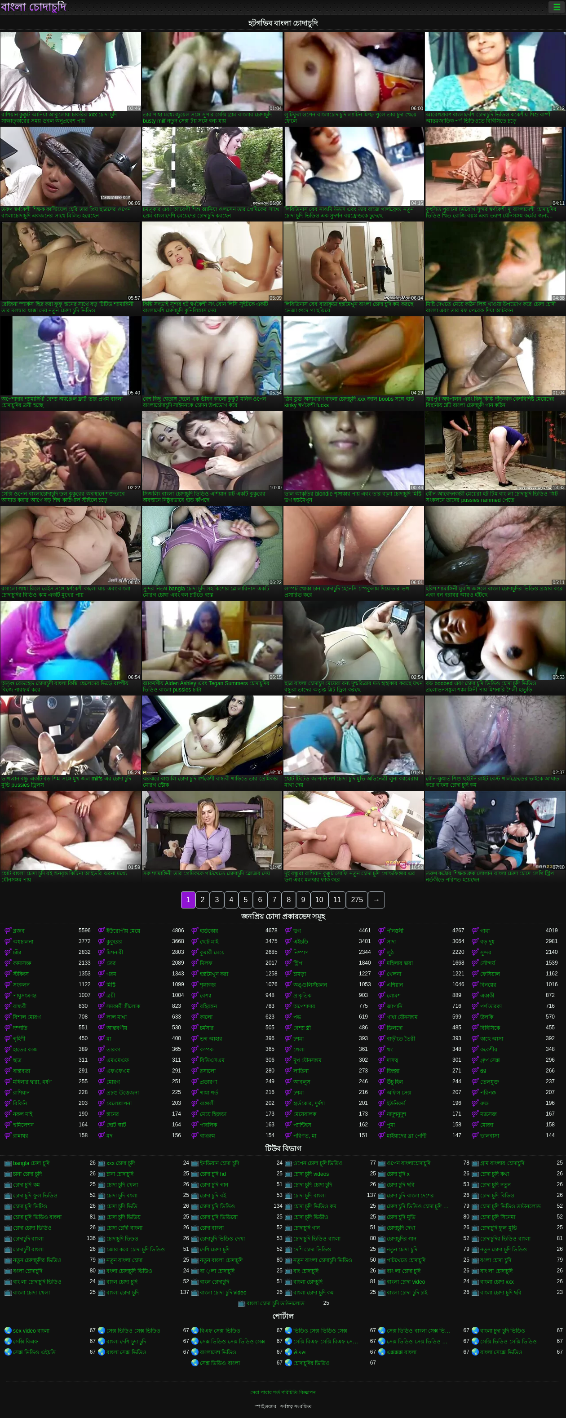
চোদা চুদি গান (214, 1185)
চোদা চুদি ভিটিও (30, 1206)
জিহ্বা (393, 1071)
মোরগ (113, 1082)
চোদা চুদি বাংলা (309, 1195)
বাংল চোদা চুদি (121, 1282)
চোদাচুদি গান (306, 1228)
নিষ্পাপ (301, 952)
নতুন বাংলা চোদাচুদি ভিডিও (322, 1260)
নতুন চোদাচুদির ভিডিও (37, 1260)
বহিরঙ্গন (208, 1006)
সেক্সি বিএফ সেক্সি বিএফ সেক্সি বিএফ (326, 1341)
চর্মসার (207, 1028)
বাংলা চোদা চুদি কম (313, 1292)
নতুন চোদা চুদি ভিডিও (503, 1249)
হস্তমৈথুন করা (214, 974)
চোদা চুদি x (398, 1174)
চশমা (298, 1039)
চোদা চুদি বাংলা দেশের (410, 1195)
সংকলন (21, 985)
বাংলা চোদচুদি (308, 1282)
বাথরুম (207, 1136)
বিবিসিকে (490, 1028)
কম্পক (206, 1049)
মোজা (486, 1125)
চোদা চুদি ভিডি (121, 1206)
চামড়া (299, 974)
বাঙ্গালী (207, 1103)
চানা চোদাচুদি (119, 1174)
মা (108, 1039)
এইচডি (300, 942)
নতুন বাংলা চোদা (124, 1260)
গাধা (485, 931)
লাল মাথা (116, 1017)
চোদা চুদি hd (213, 1174)
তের (111, 963)
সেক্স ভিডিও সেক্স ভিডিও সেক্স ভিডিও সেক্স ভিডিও (419, 1341)
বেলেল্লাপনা (119, 1103)
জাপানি (394, 1006)
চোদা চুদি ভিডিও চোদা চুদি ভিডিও (419, 1206)
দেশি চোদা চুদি (215, 1249)
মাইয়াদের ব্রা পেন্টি (406, 1136)
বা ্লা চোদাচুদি (217, 1271)
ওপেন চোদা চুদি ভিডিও (318, 1163)
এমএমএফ (117, 1060)
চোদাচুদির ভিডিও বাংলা (505, 1239)
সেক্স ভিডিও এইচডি (34, 1352)
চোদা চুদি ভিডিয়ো (219, 1217)
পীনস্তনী (395, 931)
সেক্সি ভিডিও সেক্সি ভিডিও (508, 1341)
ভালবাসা (489, 1136)
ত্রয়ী (110, 996)
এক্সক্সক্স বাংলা (401, 1352)
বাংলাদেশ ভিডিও (218, 1352)
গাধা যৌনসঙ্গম (402, 1017)
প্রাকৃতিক (302, 996)
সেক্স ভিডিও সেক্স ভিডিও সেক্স (232, 1341)
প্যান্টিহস (302, 1125)
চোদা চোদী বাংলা (124, 1228)
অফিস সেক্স (399, 1093)
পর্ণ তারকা (491, 1006)
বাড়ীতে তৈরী (401, 1039)
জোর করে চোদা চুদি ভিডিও (135, 1249)
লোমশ (394, 996)
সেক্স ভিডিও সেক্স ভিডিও (133, 1331)
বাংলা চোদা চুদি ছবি (501, 1292)
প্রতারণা (208, 1082)
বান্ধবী (20, 1006)
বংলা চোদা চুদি (495, 1260)
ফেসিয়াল (490, 974)
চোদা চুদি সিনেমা (497, 1217)
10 (319, 900)
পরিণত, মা (304, 1136)
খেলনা (394, 974)
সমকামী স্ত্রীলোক (123, 1006)
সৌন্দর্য (487, 963)
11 (337, 900)
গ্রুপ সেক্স (490, 1060)
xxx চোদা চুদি (120, 1163)
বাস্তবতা (21, 1071)
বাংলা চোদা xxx (497, 1282)
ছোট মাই (209, 942)
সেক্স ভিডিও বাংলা (220, 1363)
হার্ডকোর (209, 931)
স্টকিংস (21, 974)
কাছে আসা (491, 1039)
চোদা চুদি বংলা (121, 1195)
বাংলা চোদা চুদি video (223, 1292)
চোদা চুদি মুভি (401, 1217)
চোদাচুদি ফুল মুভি (498, 1228)
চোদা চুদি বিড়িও (497, 1195)
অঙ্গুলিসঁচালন (310, 985)
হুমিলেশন (23, 1125)
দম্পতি (20, 1028)
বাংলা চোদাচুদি (33, 7)
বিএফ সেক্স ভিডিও (220, 1331)
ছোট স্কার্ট (116, 1125)
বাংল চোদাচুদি (214, 1282)
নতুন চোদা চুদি (402, 1249)
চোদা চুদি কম (26, 1185)
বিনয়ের (488, 985)
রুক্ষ (484, 1103)
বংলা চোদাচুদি (27, 1271)
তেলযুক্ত (489, 1082)
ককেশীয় (488, 1049)
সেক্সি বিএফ (25, 1341)
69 (483, 1071)
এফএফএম (118, 1071)
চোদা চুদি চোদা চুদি (312, 1185)
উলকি (486, 1017)
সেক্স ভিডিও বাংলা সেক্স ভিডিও (419, 1331)
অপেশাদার (304, 1006)
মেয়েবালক (304, 1114)
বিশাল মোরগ (27, 1017)
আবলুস (301, 1082)
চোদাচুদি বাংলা (28, 1239)
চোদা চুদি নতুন (495, 1185)
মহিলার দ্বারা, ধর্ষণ (32, 1082)
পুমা (391, 1125)
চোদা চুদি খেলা (122, 1185)
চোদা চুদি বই (213, 1195)
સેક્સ (299, 1352)
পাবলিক (208, 1125)
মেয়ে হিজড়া (213, 1114)
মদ (109, 1136)
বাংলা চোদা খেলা (31, 1292)
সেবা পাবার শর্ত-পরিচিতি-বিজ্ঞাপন (283, 1392)
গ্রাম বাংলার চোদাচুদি (502, 1163)
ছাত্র (17, 1060)
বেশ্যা (205, 996)
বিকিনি (20, 1103)
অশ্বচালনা (23, 942)
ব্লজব (19, 931)
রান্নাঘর (20, 1136)
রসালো (208, 1071)
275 (357, 900)
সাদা (391, 942)
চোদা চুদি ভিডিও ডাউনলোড (510, 1206)
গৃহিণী (19, 1039)
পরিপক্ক (488, 1093)
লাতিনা (301, 1071)
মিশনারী (114, 952)
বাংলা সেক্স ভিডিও (126, 1352)
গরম (111, 974)
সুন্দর (485, 952)
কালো (206, 1017)
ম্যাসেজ (488, 1114)
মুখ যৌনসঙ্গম (307, 1060)
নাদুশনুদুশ (396, 1114)
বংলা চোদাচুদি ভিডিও (129, 1271)
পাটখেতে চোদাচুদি (406, 1260)
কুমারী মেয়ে (212, 952)
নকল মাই (22, 1114)
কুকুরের (114, 942)
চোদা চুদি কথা (494, 1174)
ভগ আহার (211, 1039)
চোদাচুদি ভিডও (122, 1239)
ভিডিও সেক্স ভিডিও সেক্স (320, 1331)
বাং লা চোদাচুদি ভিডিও (37, 1282)
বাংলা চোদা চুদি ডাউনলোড (276, 1303)
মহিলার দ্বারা (400, 963)
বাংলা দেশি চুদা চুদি (126, 1341)
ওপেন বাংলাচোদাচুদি (408, 1163)
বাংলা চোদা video (406, 1282)
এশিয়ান (395, 985)
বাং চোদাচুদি (305, 1271)
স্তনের (112, 1114)
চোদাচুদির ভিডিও (311, 1363)
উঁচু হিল (395, 1082)
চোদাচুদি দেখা (401, 1228)
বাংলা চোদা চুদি (122, 1292)
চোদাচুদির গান (401, 1239)
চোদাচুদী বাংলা (28, 1249)
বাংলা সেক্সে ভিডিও (501, 1352)
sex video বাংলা (31, 1331)
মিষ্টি (110, 985)
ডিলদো (394, 1028)
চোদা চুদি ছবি (401, 1185)
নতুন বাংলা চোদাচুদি (221, 1260)
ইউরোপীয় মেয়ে (123, 931)
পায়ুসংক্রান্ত (24, 996)
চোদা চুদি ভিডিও (217, 1206)
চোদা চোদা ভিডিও (32, 1228)
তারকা (113, 1049)
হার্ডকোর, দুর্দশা (309, 1103)
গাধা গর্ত (209, 1093)
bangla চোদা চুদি (31, 1163)
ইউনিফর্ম (396, 1103)
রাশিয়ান (21, 1093)
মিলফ (206, 963)
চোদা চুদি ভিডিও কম (314, 1206)
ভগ (297, 931)
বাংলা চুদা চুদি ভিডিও (502, 1331)
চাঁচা (17, 952)
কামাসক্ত (22, 963)
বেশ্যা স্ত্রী (302, 1028)
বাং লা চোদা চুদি (403, 1271)
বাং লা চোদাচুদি (496, 1271)
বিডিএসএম (212, 1060)
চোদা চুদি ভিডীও (310, 1217)
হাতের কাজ (25, 1049)
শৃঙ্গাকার (208, 985)
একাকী (487, 996)
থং (390, 1049)
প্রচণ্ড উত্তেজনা (122, 1093)
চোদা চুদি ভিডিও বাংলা (37, 1217)
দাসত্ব (392, 1060)
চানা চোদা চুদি (27, 1174)
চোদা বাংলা (212, 1228)
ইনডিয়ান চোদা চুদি (219, 1163)
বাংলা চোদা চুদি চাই (407, 1292)
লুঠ (390, 952)
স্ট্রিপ (297, 963)
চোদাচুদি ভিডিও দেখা (222, 1239)
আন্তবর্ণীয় (116, 1028)
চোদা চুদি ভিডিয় (123, 1217)
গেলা (299, 1049)
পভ (297, 1017)
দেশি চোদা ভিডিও (312, 1249)
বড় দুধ (487, 942)
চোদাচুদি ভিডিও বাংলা (316, 1239)
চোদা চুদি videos (311, 1174)
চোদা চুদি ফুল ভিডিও (35, 1195)
